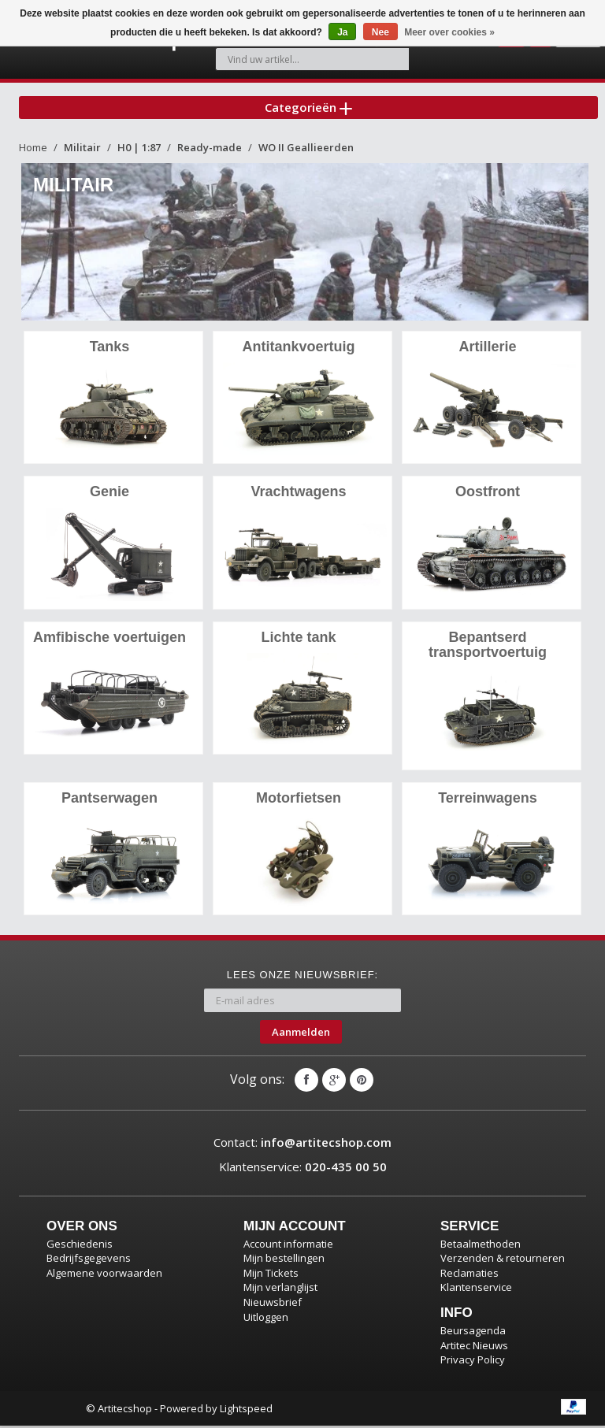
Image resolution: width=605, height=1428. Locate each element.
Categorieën (308, 109)
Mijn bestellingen (284, 1260)
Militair (82, 152)
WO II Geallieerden (306, 152)
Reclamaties (469, 1275)
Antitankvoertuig (298, 351)
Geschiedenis (79, 1246)
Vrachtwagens (298, 495)
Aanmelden (301, 1033)
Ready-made (209, 152)
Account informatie (288, 1246)
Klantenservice (476, 1289)
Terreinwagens (487, 800)
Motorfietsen (298, 800)
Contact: (302, 1144)
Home (33, 152)
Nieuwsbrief (272, 1304)
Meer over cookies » (449, 32)
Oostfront (487, 495)
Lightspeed (246, 1411)
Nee (380, 32)
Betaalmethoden (480, 1246)
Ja (342, 32)
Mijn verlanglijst (280, 1289)
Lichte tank (298, 640)
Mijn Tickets (271, 1275)
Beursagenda (473, 1333)
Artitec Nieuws (474, 1347)
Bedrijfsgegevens (88, 1260)
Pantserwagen (109, 800)
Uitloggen (265, 1318)
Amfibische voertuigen (109, 640)
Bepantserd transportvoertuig (488, 648)
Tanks (110, 351)
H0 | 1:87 (139, 152)
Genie (109, 495)
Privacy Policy (472, 1362)
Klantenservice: (303, 1169)
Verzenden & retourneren (502, 1260)
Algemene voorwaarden (104, 1275)
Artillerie (487, 351)
